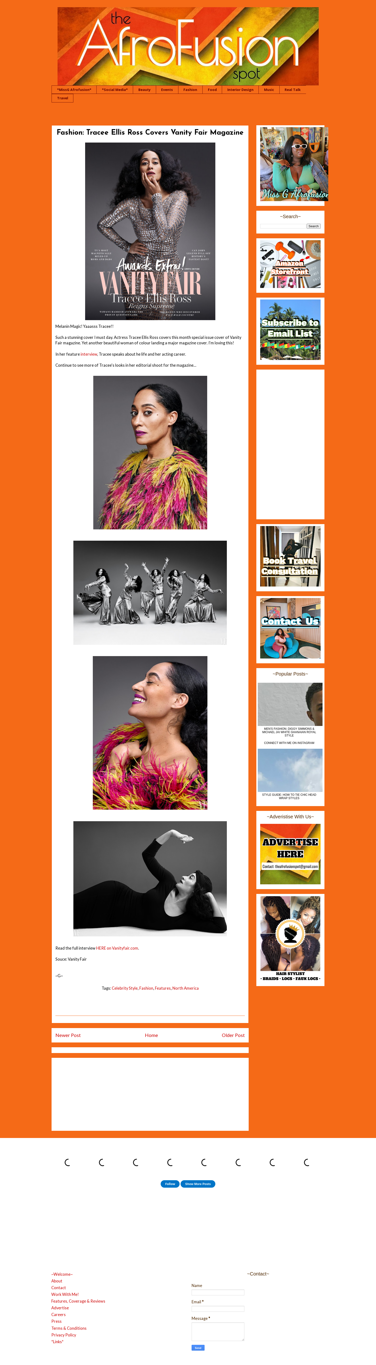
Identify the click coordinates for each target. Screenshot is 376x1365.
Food (212, 89)
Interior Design (240, 89)
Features (163, 988)
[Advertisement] (150, 1093)
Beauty (144, 89)
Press (56, 1321)
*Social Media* (115, 89)
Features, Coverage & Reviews (78, 1301)
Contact (58, 1287)
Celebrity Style (125, 988)
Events (167, 89)
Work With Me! (65, 1294)
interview (89, 354)
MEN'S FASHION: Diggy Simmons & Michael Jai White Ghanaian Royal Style (289, 732)
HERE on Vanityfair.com (117, 948)
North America (185, 988)
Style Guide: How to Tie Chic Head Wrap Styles (289, 796)
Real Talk (293, 89)
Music (269, 89)
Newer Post (68, 1035)
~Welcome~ (62, 1274)
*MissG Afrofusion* (74, 89)
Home (151, 1035)
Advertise (60, 1307)
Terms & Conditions (69, 1328)
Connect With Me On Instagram (289, 743)
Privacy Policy (63, 1335)
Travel (62, 98)
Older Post (233, 1035)
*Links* (57, 1341)
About (56, 1281)
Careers (58, 1314)
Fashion (190, 89)
